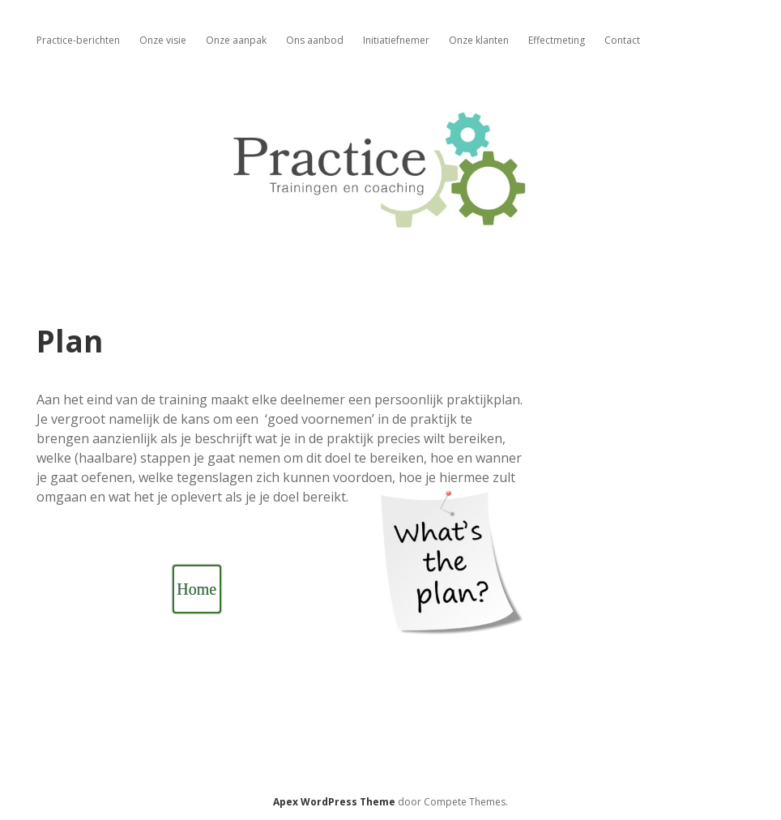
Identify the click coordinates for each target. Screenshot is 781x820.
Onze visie (162, 40)
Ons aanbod (315, 40)
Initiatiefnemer (396, 40)
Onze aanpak (236, 40)
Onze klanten (479, 40)
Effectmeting (556, 40)
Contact (622, 40)
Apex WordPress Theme (334, 802)
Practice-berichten (78, 40)
